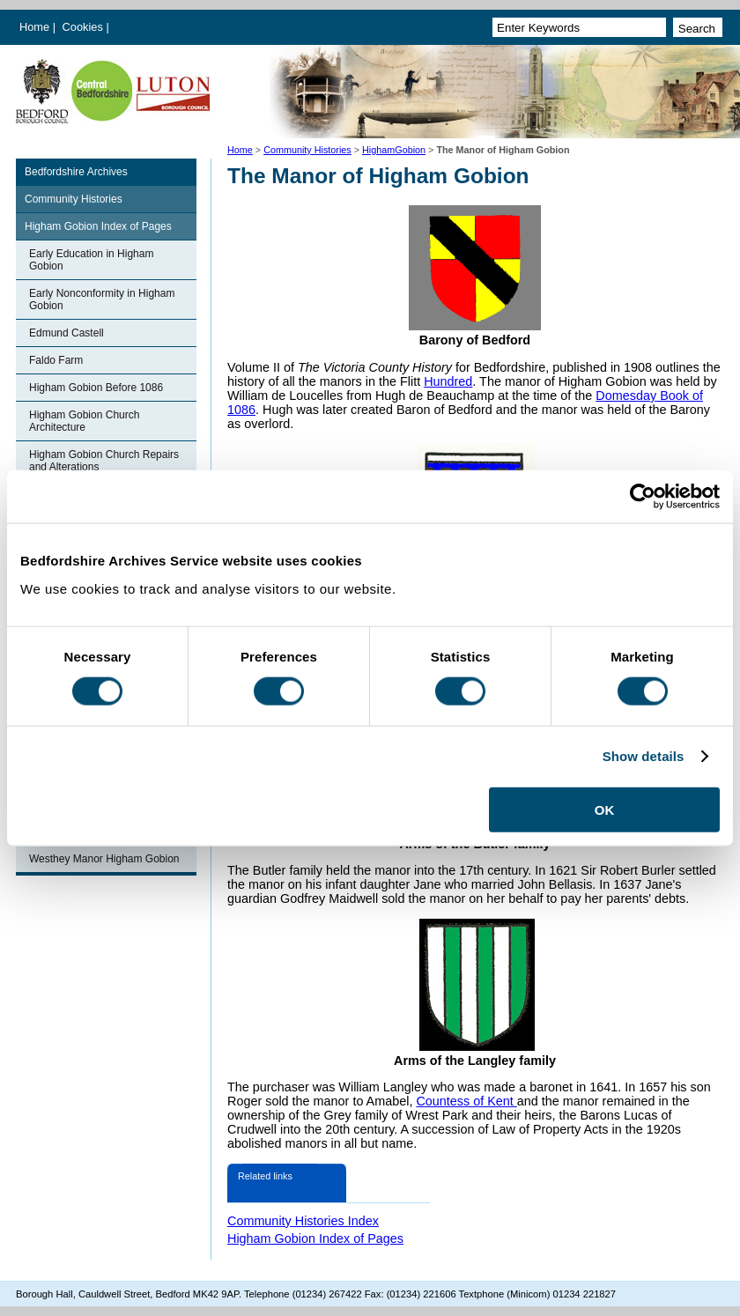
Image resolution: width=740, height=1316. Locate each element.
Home (34, 26)
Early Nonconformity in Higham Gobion (101, 299)
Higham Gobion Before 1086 (96, 387)
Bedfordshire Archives (76, 172)
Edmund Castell (66, 333)
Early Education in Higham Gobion (91, 260)
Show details (643, 756)
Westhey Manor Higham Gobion (104, 859)
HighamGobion (394, 149)
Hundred (448, 381)
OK (605, 809)
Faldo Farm (56, 360)
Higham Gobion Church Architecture (84, 421)
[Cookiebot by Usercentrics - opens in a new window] (643, 497)
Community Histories (307, 149)
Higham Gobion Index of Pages (98, 226)
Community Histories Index (303, 1221)
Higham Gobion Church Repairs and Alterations (104, 460)
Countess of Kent (466, 1101)
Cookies (85, 26)
